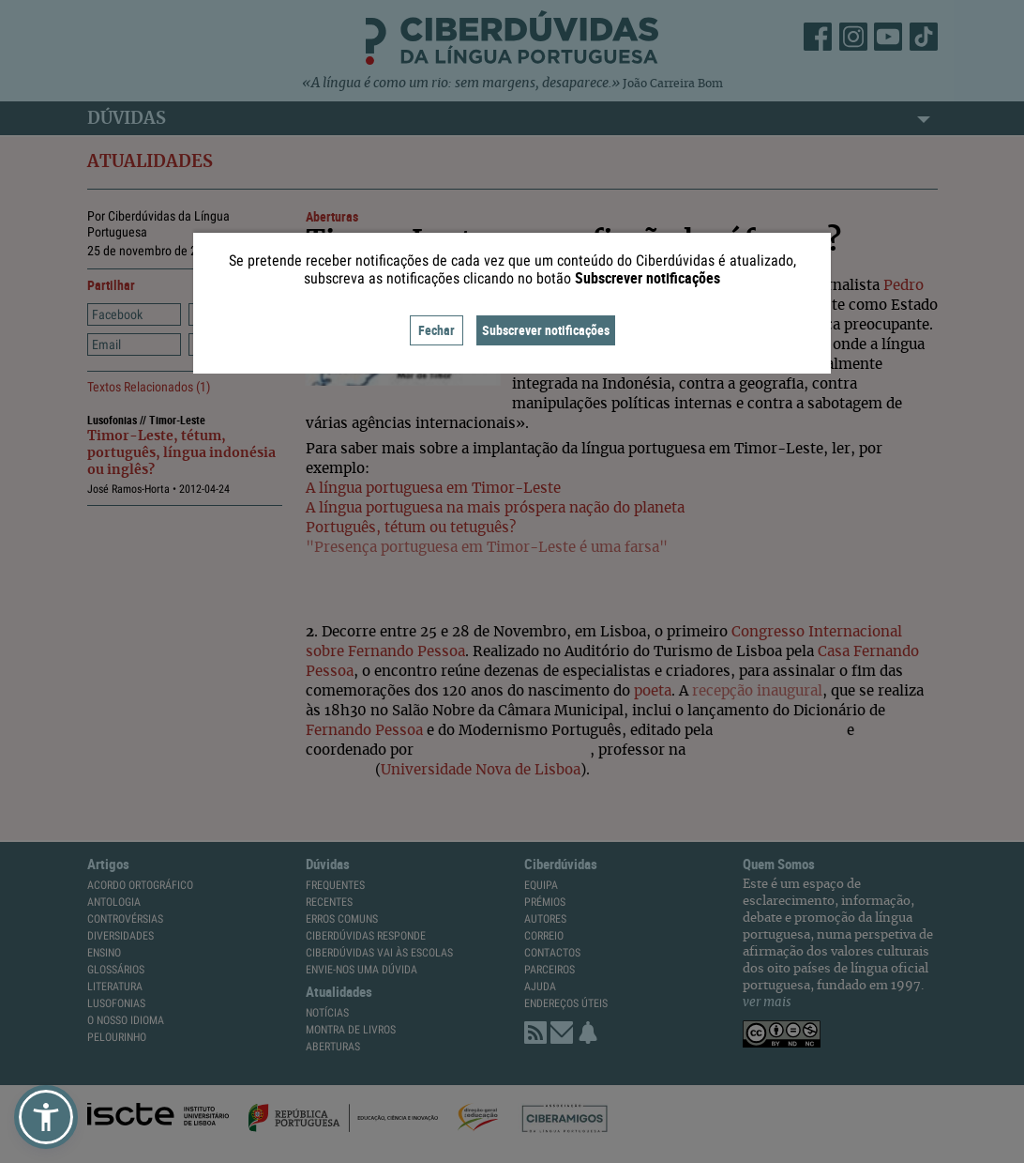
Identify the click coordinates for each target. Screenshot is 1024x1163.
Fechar (436, 330)
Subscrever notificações (546, 330)
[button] (46, 1117)
